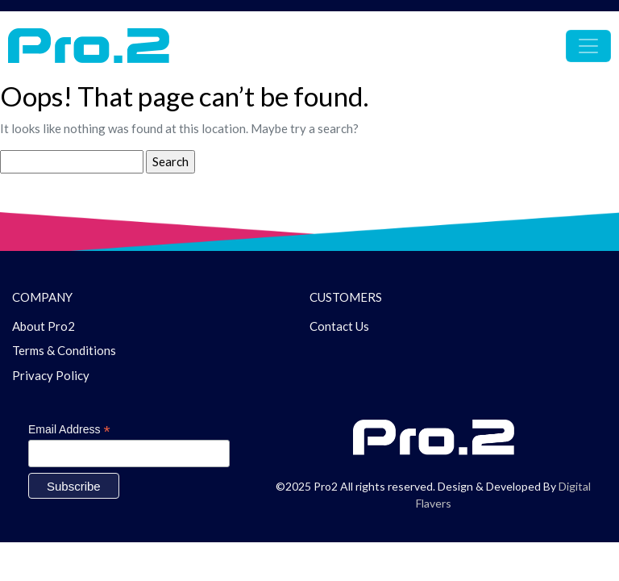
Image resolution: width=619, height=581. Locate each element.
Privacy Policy (50, 375)
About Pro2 (43, 326)
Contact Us (339, 326)
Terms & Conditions (64, 350)
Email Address (69, 429)
